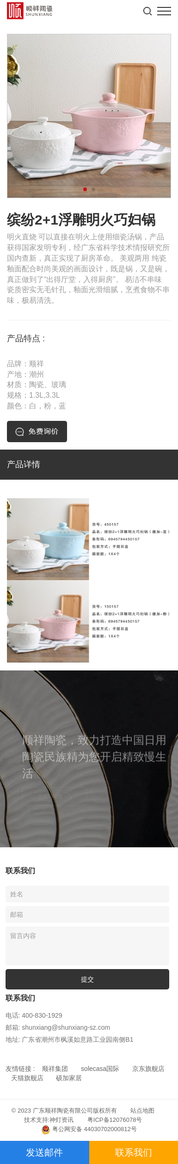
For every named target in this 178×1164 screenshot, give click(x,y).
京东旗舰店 (148, 1068)
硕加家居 (69, 1078)
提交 (87, 979)
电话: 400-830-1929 (34, 1015)
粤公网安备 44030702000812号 (88, 1129)
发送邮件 (44, 1152)
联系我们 (133, 1152)
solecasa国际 (100, 1068)
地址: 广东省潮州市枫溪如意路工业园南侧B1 (70, 1039)
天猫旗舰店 (27, 1078)
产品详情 (23, 464)
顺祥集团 (55, 1068)
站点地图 (142, 1110)
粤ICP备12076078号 (114, 1119)
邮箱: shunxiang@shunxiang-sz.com (58, 1027)
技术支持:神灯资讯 (49, 1119)
